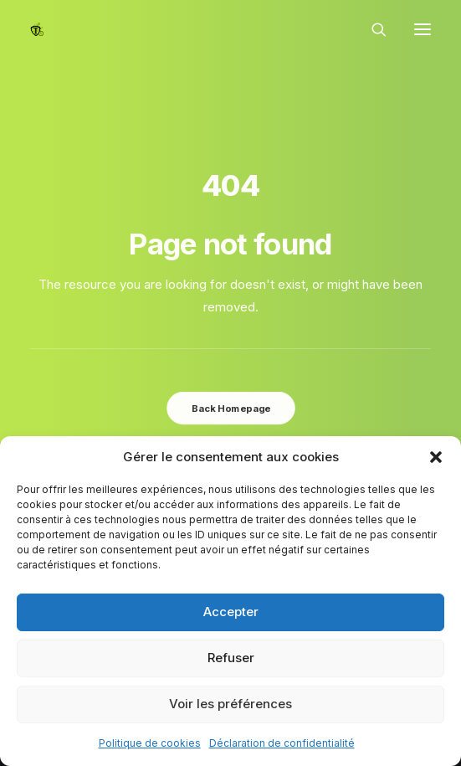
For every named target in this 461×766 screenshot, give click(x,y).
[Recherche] (371, 29)
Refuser (230, 658)
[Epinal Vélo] (37, 29)
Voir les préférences (230, 704)
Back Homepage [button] (230, 408)
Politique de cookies (150, 743)
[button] (436, 457)
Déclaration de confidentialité (282, 743)
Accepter (231, 611)
